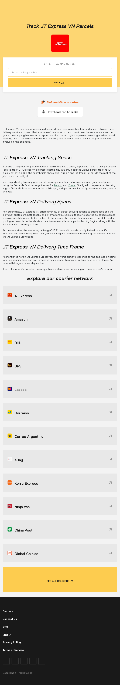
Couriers (8, 611)
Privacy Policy (12, 642)
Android (58, 185)
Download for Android (62, 112)
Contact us (10, 619)
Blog (5, 626)
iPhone (72, 185)
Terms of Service (13, 650)
